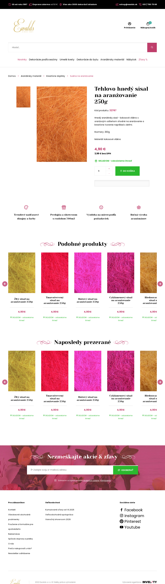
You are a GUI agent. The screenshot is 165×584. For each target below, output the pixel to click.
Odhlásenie (105, 471)
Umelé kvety (67, 50)
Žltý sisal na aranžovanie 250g (22, 291)
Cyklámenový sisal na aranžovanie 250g (120, 291)
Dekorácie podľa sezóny (43, 50)
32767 (112, 101)
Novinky (22, 50)
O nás (11, 534)
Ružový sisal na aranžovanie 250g (88, 291)
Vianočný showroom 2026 (58, 510)
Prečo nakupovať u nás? (20, 539)
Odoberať (125, 460)
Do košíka (129, 161)
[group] (24, 279)
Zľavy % (143, 50)
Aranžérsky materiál (112, 50)
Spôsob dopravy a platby (20, 529)
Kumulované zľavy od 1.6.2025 (59, 500)
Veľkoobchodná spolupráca (59, 505)
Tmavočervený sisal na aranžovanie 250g (55, 291)
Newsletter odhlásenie (19, 544)
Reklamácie (14, 524)
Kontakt (12, 500)
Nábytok (131, 50)
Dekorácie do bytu (87, 50)
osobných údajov (91, 471)
